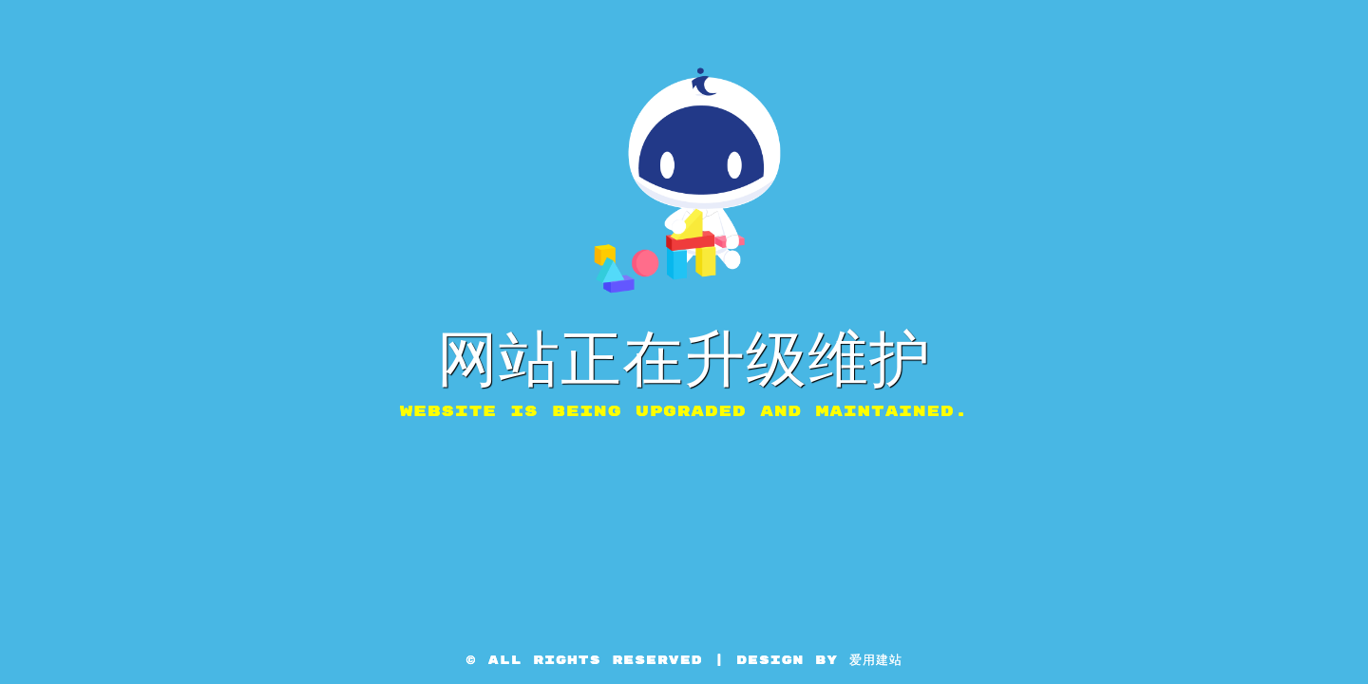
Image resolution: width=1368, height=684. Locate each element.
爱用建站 (875, 660)
